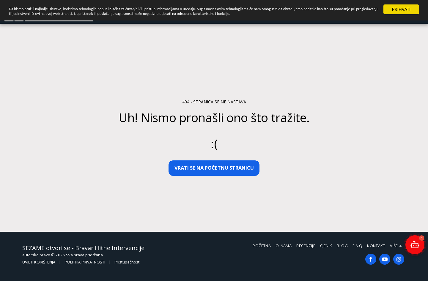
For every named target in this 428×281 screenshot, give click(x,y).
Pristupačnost (126, 262)
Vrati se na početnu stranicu (214, 167)
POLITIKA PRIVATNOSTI (84, 262)
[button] (414, 244)
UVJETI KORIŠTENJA (38, 262)
